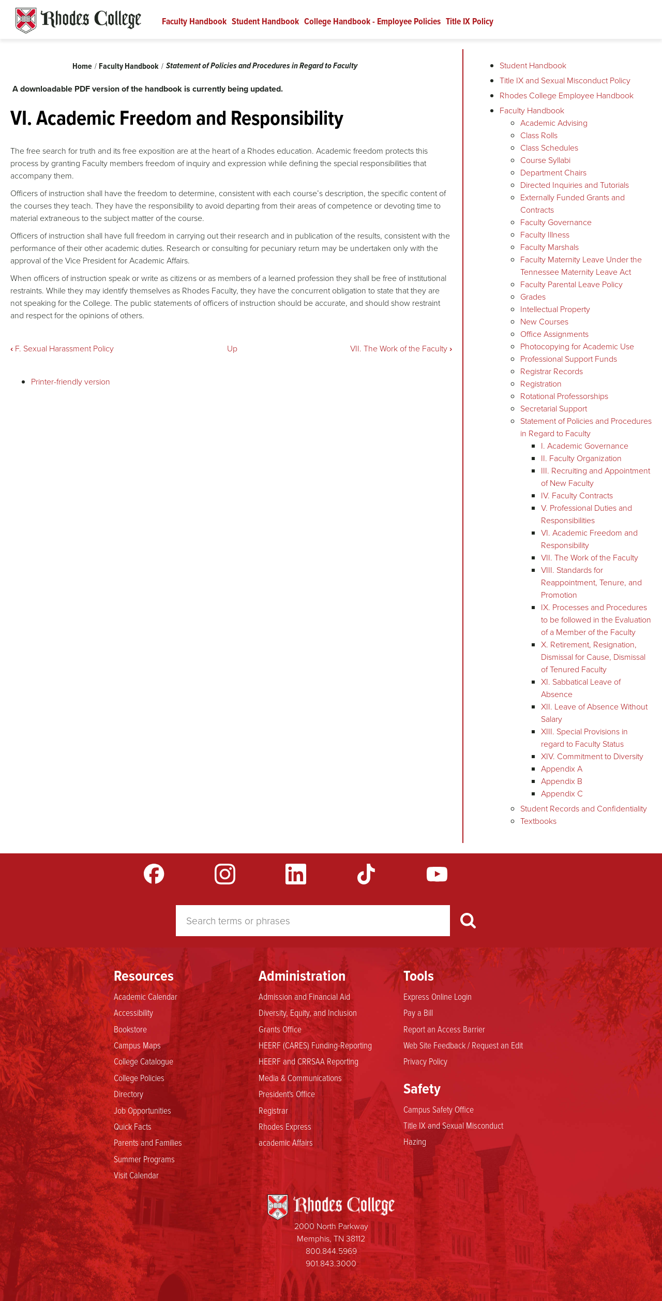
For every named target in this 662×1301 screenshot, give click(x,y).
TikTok (366, 874)
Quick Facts (133, 1126)
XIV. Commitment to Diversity (592, 756)
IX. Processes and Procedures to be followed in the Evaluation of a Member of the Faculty (596, 619)
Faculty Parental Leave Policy (571, 284)
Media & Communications (300, 1077)
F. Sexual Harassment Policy (62, 348)
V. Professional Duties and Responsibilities (586, 514)
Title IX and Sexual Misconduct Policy (565, 80)
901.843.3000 (331, 1263)
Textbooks (538, 821)
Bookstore (130, 1029)
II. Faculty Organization (581, 458)
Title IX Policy (469, 21)
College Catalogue (143, 1061)
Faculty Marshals (549, 247)
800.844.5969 (331, 1251)
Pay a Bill (418, 1012)
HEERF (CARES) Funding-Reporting (315, 1045)
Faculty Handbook (194, 21)
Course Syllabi (545, 160)
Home (82, 66)
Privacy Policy (425, 1061)
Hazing (414, 1141)
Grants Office (280, 1029)
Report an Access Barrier (444, 1029)
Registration (541, 384)
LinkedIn (295, 874)
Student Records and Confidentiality (583, 809)
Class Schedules (549, 148)
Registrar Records (551, 371)
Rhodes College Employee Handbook (567, 95)
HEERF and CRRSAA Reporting (308, 1061)
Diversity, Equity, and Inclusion (308, 1012)
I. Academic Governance (584, 446)
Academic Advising (554, 123)
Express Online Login (437, 996)
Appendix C (562, 794)
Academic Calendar (145, 996)
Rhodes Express (285, 1126)
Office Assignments (554, 334)
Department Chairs (553, 173)
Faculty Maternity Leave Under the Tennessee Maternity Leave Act (581, 266)
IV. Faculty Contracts (577, 495)
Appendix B (561, 781)
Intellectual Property (555, 309)
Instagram (225, 874)
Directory (128, 1093)
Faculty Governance (556, 222)
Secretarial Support (553, 409)
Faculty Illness (544, 235)
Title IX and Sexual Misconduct (453, 1125)
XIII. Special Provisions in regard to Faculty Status (584, 738)
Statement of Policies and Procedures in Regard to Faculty (261, 65)
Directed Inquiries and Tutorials (574, 185)
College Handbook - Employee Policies (372, 21)
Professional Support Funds (568, 359)
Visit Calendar (136, 1175)
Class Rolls (539, 135)
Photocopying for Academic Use (577, 346)
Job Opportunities (142, 1110)
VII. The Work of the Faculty (401, 348)
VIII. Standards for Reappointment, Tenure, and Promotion (591, 582)
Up (232, 348)
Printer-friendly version (70, 382)
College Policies (139, 1077)
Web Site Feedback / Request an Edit (463, 1045)
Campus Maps (137, 1045)
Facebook (154, 874)
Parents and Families (148, 1142)
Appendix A (561, 769)
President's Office (287, 1093)
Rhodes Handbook (78, 21)
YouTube (437, 874)
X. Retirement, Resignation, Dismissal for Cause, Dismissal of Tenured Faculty (593, 657)
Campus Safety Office (438, 1109)
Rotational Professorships (564, 396)
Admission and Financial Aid (304, 996)
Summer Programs (144, 1158)
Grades (533, 297)
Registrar (273, 1110)
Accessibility (133, 1012)
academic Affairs (286, 1142)
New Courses (544, 322)
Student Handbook (265, 21)
